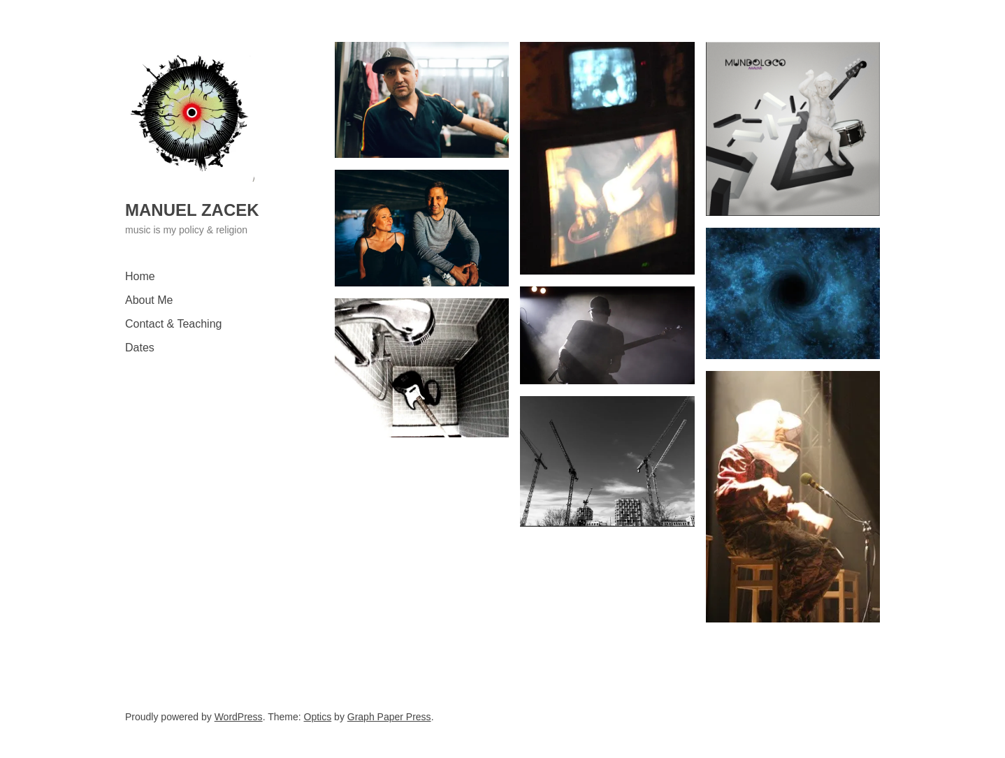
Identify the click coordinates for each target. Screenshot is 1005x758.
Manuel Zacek (192, 210)
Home (140, 276)
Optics (318, 716)
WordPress (239, 716)
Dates (139, 348)
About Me (149, 300)
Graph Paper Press (389, 716)
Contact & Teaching (173, 324)
